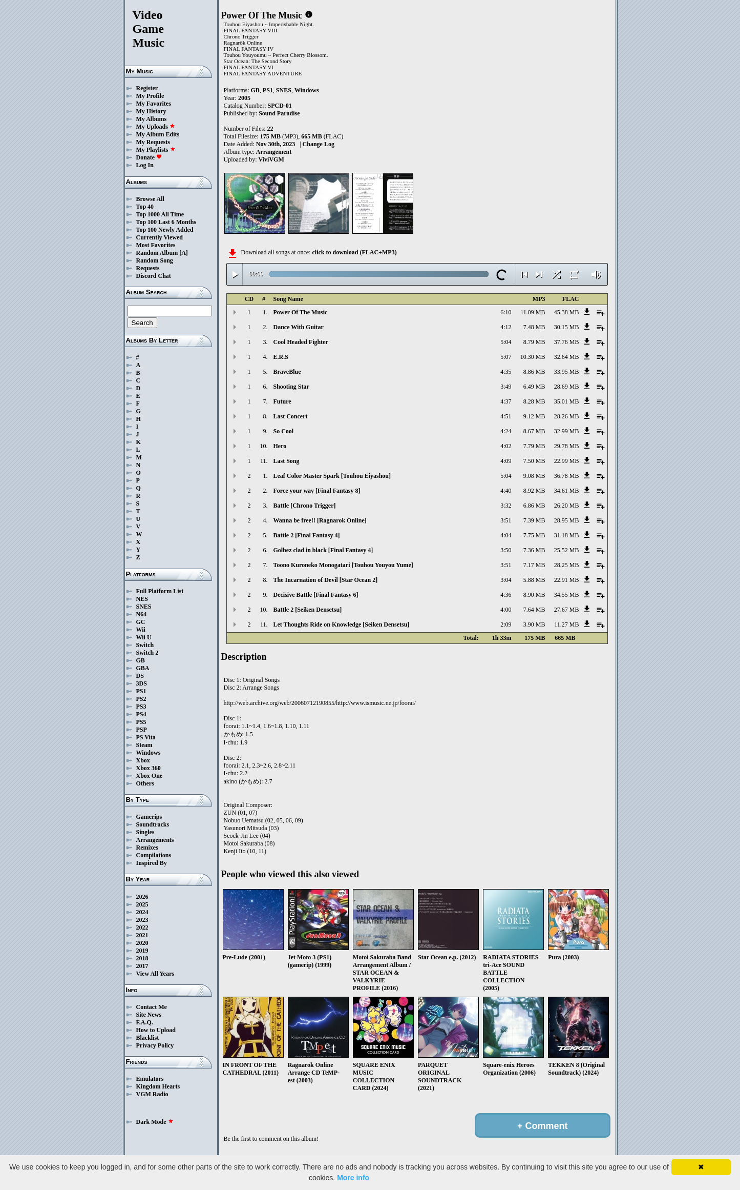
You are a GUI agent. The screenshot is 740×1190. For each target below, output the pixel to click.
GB (140, 660)
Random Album (157, 252)
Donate (149, 157)
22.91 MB (566, 579)
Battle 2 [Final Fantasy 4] (306, 535)
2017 (142, 966)
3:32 (505, 505)
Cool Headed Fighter (300, 342)
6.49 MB (534, 386)
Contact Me (151, 1007)
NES (142, 598)
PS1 (141, 691)
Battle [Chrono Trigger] (304, 505)
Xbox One (149, 775)
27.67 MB (566, 609)
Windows (148, 752)
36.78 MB (566, 475)
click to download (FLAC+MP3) (354, 252)
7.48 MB (534, 327)
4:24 (505, 431)
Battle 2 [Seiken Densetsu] (307, 609)
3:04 (505, 579)
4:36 (505, 594)
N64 (141, 614)
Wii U (144, 637)
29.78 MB (566, 446)
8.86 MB (534, 371)
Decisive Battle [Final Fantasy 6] (315, 594)
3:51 (505, 520)
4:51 (505, 416)
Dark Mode (155, 1121)
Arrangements (155, 839)
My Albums (151, 119)
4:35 (505, 371)
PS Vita (146, 737)
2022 (142, 927)
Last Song (286, 461)
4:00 (505, 609)
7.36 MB (534, 550)
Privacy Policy (155, 1045)
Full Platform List (160, 591)
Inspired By (151, 862)
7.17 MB (534, 565)
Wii (140, 629)
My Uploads (155, 126)
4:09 (505, 461)
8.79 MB (534, 342)
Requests (148, 268)
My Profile (150, 95)
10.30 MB (532, 356)
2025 (142, 904)
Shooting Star (291, 386)
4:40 (505, 490)
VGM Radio (152, 1094)
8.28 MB (534, 401)
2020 (142, 942)
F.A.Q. (144, 1022)
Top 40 (145, 206)
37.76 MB (566, 342)
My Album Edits (158, 134)
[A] (183, 252)
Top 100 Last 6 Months (166, 222)
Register (147, 88)
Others (145, 783)
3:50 (505, 550)
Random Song (154, 260)
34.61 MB (566, 490)
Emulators (150, 1078)
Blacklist (147, 1037)
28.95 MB (566, 520)
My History (151, 111)
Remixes (147, 847)
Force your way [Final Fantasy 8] (317, 490)
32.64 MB (566, 356)
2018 (142, 958)
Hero (280, 446)
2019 (142, 950)
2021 (142, 935)
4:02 (505, 446)
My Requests (153, 142)
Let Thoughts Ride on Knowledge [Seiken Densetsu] (341, 624)
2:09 (505, 624)
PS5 (141, 721)
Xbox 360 (148, 768)
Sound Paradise (279, 113)
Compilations (154, 855)
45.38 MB (566, 312)
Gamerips (149, 816)
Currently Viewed (159, 237)
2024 (142, 912)
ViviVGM (271, 159)
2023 (142, 919)
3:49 (505, 386)
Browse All (150, 199)
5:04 (505, 342)
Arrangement (273, 151)
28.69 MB (566, 386)
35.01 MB (566, 401)
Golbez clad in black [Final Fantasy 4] (323, 550)
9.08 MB (534, 475)
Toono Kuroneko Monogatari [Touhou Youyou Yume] (343, 565)
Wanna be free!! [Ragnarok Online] (320, 520)
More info (353, 1178)
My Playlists (156, 149)
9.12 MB (534, 416)
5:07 (505, 356)
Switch (145, 645)
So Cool (283, 431)
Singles (145, 832)
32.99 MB (566, 431)
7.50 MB (534, 461)
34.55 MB (566, 594)
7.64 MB (534, 609)
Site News (149, 1014)
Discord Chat (153, 275)
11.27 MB (566, 624)
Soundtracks (153, 824)
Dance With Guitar (298, 327)
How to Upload (156, 1030)
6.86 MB (534, 505)
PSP (141, 729)
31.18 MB (566, 535)
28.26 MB (566, 416)
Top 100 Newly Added (165, 229)
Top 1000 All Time (160, 214)
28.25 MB (566, 565)
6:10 (505, 312)
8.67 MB (534, 431)
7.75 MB (534, 535)
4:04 (505, 535)
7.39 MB (534, 520)
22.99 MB (566, 461)
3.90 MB (534, 624)
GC (140, 622)
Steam (144, 745)
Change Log (318, 144)
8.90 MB (534, 594)
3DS (141, 683)
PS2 (141, 698)
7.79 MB (534, 446)
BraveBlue (287, 371)
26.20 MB (566, 505)
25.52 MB (566, 550)
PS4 (141, 714)
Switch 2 (147, 652)
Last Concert (290, 416)
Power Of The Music (300, 312)
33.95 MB (566, 371)
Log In (145, 165)
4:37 (505, 401)
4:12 (505, 327)
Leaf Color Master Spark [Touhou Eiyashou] (332, 475)
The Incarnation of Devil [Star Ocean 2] (325, 579)
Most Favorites (156, 245)
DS (140, 675)
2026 (142, 896)
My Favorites (153, 103)
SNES (144, 606)
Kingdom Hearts (158, 1086)
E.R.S (280, 356)
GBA (143, 668)
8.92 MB (534, 490)
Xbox (143, 760)
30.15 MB (566, 327)
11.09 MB (532, 312)
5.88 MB (534, 579)
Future (282, 401)
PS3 (141, 706)
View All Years (155, 973)
